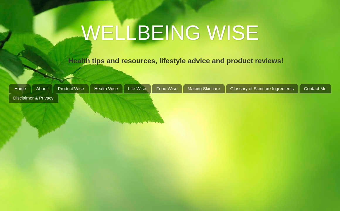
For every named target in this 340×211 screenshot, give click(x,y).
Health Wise (106, 88)
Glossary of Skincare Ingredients (262, 88)
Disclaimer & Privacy (33, 97)
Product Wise (71, 88)
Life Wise (137, 88)
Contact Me (315, 88)
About (42, 88)
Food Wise (166, 88)
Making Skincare (204, 88)
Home (20, 88)
